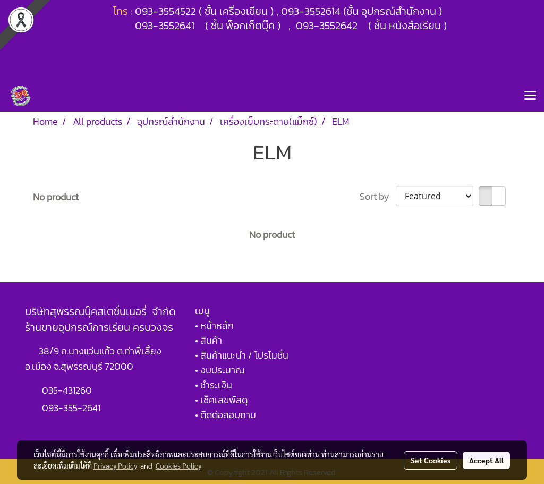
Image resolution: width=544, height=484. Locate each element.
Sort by (378, 196)
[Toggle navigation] (530, 96)
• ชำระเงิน (213, 385)
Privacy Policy (115, 465)
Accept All (486, 460)
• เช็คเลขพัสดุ (221, 400)
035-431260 (68, 390)
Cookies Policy (178, 465)
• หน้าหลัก (214, 325)
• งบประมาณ (219, 370)
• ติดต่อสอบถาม (225, 414)
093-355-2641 (71, 408)
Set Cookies (430, 460)
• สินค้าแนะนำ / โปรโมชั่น (241, 355)
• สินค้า (208, 340)
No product (56, 197)
